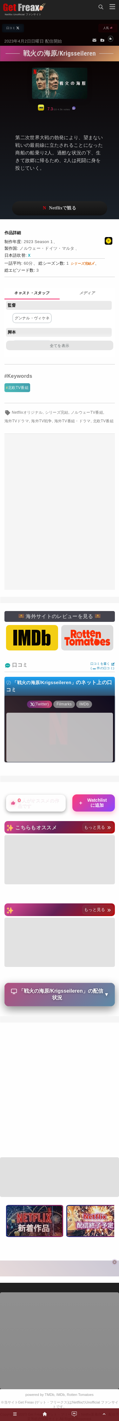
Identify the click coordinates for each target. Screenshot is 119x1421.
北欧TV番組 (18, 387)
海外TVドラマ (16, 421)
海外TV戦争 (41, 421)
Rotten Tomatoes (80, 1395)
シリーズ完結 (57, 412)
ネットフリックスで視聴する (59, 208)
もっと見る (97, 827)
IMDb (60, 1395)
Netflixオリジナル (27, 412)
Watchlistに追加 (92, 803)
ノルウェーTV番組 (87, 412)
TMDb (49, 1395)
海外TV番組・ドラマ (72, 421)
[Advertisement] (59, 512)
